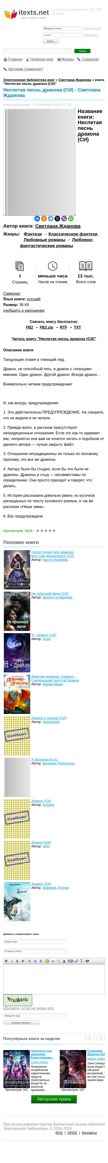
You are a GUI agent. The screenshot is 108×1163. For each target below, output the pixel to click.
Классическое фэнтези (72, 234)
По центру (35, 961)
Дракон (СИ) (41, 801)
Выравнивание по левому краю (29, 961)
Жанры (67, 59)
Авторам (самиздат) (25, 69)
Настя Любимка (55, 560)
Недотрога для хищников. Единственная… (42, 1054)
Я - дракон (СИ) (43, 635)
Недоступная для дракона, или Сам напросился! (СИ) (52, 554)
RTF (63, 327)
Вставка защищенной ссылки (58, 961)
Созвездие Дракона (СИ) (96, 1052)
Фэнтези (33, 234)
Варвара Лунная (56, 888)
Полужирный (6, 961)
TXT (77, 327)
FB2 (29, 327)
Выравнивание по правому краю (40, 961)
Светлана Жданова (58, 226)
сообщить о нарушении (24, 310)
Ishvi (46, 846)
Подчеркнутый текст (17, 961)
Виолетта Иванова (57, 597)
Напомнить (91, 35)
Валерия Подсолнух (59, 763)
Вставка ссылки (53, 961)
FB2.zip (46, 327)
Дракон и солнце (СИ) (48, 718)
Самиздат (90, 59)
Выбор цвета (64, 961)
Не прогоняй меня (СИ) (50, 593)
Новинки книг (42, 59)
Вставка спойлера (87, 961)
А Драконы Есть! (44, 759)
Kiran (47, 639)
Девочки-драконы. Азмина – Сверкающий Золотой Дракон (55, 678)
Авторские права (54, 1099)
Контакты (89, 1133)
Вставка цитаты (76, 961)
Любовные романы (44, 239)
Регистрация (92, 28)
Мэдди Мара (53, 684)
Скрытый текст (70, 961)
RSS (59, 1133)
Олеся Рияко (39, 1062)
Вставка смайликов (47, 961)
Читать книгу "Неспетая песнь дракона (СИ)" (54, 339)
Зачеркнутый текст (23, 961)
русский (34, 299)
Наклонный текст (12, 961)
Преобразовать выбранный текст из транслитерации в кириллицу (81, 961)
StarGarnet (51, 722)
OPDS (72, 1133)
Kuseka (48, 805)
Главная (15, 59)
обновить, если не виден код (28, 1008)
